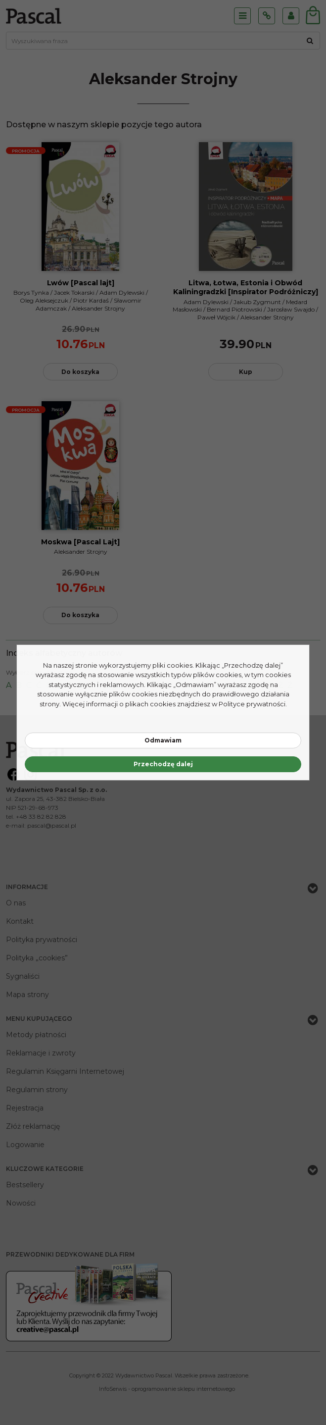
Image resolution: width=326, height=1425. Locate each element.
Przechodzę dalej (163, 764)
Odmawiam (163, 740)
